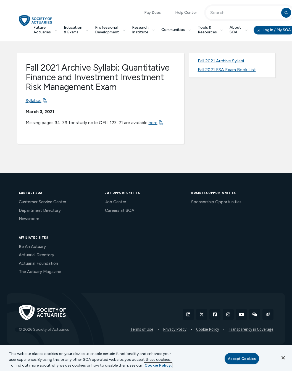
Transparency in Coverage (251, 329)
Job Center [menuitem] (115, 201)
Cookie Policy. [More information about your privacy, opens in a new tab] (158, 365)
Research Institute (143, 29)
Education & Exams (76, 29)
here (153, 122)
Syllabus (33, 100)
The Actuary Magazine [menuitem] (40, 271)
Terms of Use (141, 329)
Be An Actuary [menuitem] (32, 246)
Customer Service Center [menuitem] (42, 201)
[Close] (283, 358)
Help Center (186, 12)
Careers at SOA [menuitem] (119, 210)
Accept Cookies (242, 358)
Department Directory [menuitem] (40, 210)
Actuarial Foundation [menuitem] (38, 263)
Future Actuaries (45, 29)
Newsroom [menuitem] (29, 218)
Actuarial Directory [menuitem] (36, 254)
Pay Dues (152, 12)
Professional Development (110, 29)
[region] (146, 358)
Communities (176, 29)
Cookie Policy (207, 329)
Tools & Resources (210, 29)
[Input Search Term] (244, 13)
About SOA (239, 29)
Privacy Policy (174, 329)
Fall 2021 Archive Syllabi (221, 60)
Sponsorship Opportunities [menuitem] (216, 201)
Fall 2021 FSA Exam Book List (227, 69)
